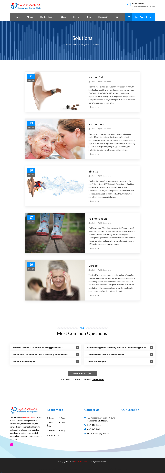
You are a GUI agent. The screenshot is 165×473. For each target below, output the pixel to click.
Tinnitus (93, 171)
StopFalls (78, 461)
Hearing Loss (96, 124)
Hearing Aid (96, 77)
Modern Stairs (93, 469)
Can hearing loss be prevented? (105, 354)
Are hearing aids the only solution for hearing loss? (116, 347)
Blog (63, 430)
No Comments (106, 82)
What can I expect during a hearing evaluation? (41, 354)
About (63, 418)
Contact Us (54, 435)
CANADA (85, 461)
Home (68, 44)
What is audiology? (24, 361)
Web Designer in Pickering (76, 469)
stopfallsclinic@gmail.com (98, 433)
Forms (52, 430)
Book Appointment (138, 17)
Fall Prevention (98, 218)
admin (93, 82)
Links (63, 422)
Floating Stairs (121, 469)
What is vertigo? (96, 361)
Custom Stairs (107, 469)
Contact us (98, 379)
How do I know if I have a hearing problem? (38, 347)
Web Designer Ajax (56, 469)
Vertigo (93, 265)
